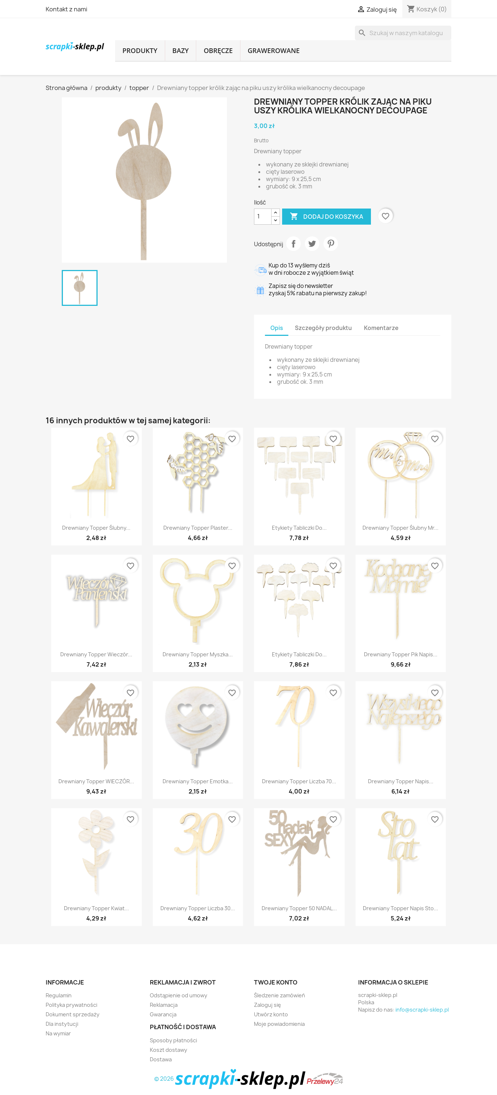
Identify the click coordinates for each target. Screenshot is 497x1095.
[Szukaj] (403, 33)
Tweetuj (312, 243)
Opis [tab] (276, 328)
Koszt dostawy (168, 1049)
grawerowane (274, 50)
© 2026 (230, 1079)
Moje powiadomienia (279, 1023)
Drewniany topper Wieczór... (96, 654)
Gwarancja (163, 1014)
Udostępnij (293, 243)
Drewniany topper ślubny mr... (401, 527)
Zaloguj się (267, 1004)
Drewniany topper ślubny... (96, 527)
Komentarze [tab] (381, 328)
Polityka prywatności (71, 1004)
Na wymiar (58, 1033)
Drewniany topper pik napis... (400, 654)
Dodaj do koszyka (326, 216)
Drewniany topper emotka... (198, 781)
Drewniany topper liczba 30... (197, 908)
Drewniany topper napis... (400, 781)
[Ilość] (263, 217)
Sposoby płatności (173, 1040)
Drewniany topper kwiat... (96, 908)
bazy (180, 50)
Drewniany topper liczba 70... (299, 781)
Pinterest (330, 243)
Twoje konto (275, 982)
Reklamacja (164, 1004)
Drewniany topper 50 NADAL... (299, 908)
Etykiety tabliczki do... (299, 527)
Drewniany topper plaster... (197, 527)
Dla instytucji (62, 1023)
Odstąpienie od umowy (178, 995)
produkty (140, 50)
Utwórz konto (271, 1014)
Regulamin (59, 995)
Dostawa (161, 1059)
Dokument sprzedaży (72, 1014)
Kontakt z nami (66, 9)
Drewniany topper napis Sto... (400, 908)
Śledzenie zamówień (279, 995)
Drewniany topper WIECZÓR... (96, 781)
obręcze (218, 50)
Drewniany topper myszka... (198, 654)
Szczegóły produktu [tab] (323, 328)
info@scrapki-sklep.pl (422, 1009)
